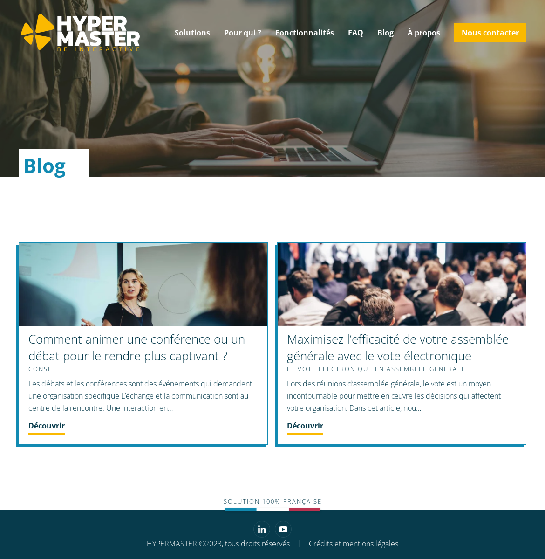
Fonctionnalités (304, 33)
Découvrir (46, 426)
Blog (385, 33)
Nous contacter (490, 33)
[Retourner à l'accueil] (79, 32)
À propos (424, 33)
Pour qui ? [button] (242, 33)
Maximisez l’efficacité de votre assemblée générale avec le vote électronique (398, 347)
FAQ (355, 33)
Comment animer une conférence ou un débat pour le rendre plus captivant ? (136, 347)
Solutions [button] (192, 33)
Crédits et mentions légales (353, 543)
